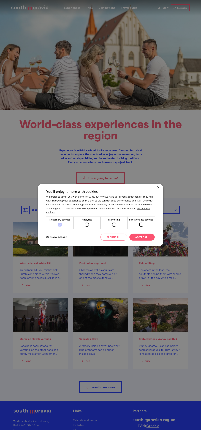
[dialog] (100, 215)
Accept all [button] (142, 236)
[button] (56, 237)
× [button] (158, 187)
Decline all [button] (113, 236)
